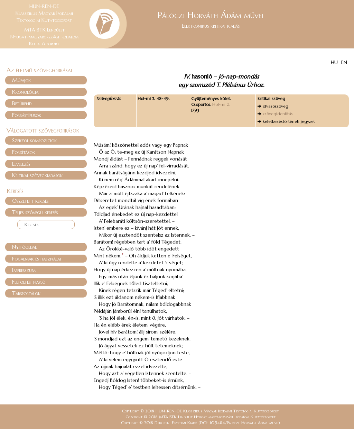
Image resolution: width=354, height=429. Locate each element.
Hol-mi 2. (221, 104)
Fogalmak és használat (37, 258)
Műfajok (21, 79)
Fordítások (23, 151)
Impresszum (24, 269)
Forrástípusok (26, 114)
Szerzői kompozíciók (34, 140)
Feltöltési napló (28, 281)
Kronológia (25, 91)
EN (344, 62)
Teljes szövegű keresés (35, 212)
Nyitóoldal (24, 246)
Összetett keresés (30, 200)
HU (334, 62)
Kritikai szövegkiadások (37, 175)
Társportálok (26, 293)
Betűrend (21, 103)
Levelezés (21, 163)
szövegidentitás (278, 113)
